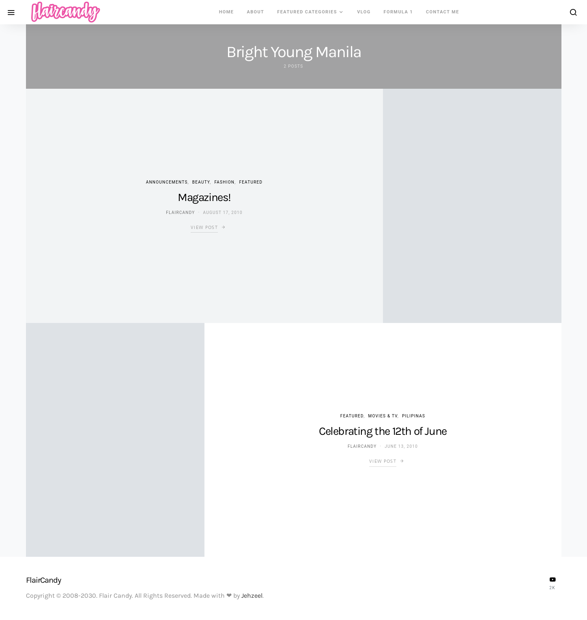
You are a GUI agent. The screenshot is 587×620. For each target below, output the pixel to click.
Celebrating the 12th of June (383, 431)
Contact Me (442, 12)
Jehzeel (251, 595)
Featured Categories (307, 12)
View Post (204, 227)
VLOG (363, 12)
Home (226, 12)
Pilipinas (413, 416)
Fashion (224, 182)
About (255, 12)
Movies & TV (383, 416)
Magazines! (204, 197)
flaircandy (180, 212)
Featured (250, 182)
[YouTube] (552, 583)
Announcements (167, 182)
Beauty (201, 182)
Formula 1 (398, 12)
